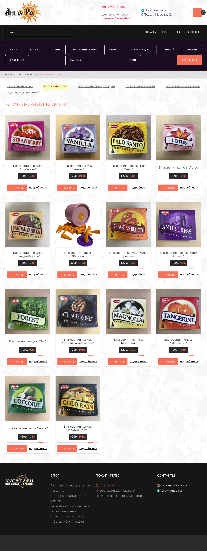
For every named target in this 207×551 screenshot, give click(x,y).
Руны (58, 50)
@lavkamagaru (171, 490)
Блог (165, 32)
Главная (9, 74)
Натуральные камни (85, 50)
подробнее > (37, 187)
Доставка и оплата (109, 485)
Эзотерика (36, 50)
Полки (177, 32)
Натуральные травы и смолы (183, 86)
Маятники (76, 60)
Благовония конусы (55, 86)
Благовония (189, 60)
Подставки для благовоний (24, 93)
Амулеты (192, 50)
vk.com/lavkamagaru (175, 485)
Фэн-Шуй (169, 50)
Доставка (150, 32)
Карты (13, 50)
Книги (132, 60)
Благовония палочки (20, 86)
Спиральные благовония (140, 86)
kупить (19, 187)
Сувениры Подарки (140, 50)
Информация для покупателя (117, 490)
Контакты (193, 32)
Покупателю (108, 475)
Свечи (112, 50)
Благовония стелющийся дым (96, 86)
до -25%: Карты (114, 7)
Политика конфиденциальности (119, 495)
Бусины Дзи (17, 60)
